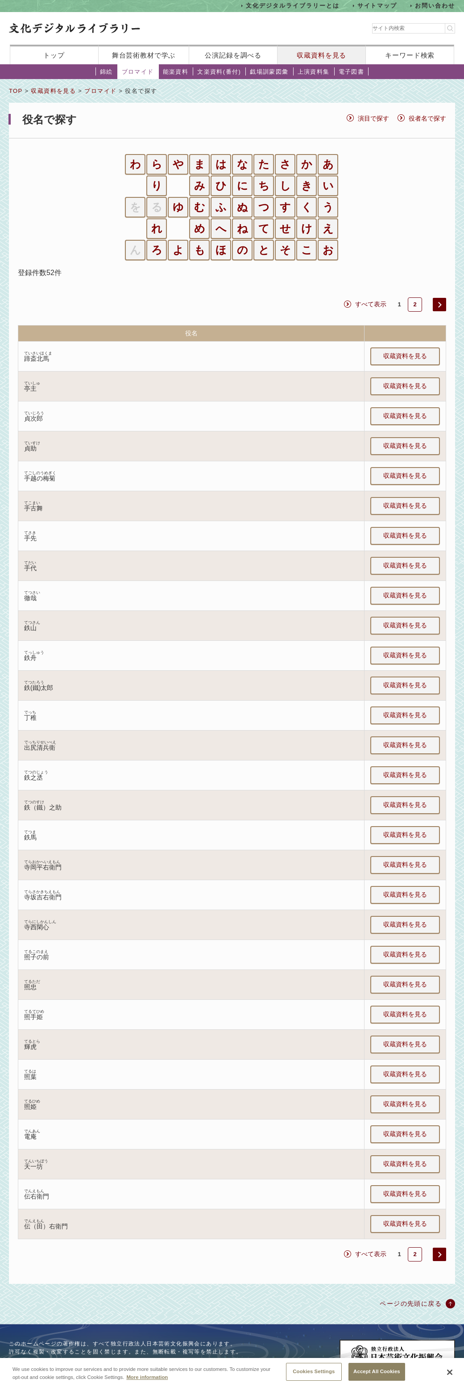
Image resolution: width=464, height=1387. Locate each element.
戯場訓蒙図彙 (269, 71)
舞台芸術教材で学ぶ (144, 55)
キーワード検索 (410, 55)
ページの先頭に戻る (411, 1303)
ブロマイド (138, 71)
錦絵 (106, 71)
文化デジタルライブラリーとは (292, 5)
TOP (15, 91)
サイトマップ (377, 5)
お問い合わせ (435, 5)
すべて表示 (370, 304)
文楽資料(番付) (219, 71)
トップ (54, 55)
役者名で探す (427, 118)
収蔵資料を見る (321, 55)
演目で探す (373, 118)
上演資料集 (314, 71)
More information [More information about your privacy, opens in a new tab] (147, 1383)
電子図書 (352, 71)
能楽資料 (176, 71)
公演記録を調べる (233, 55)
